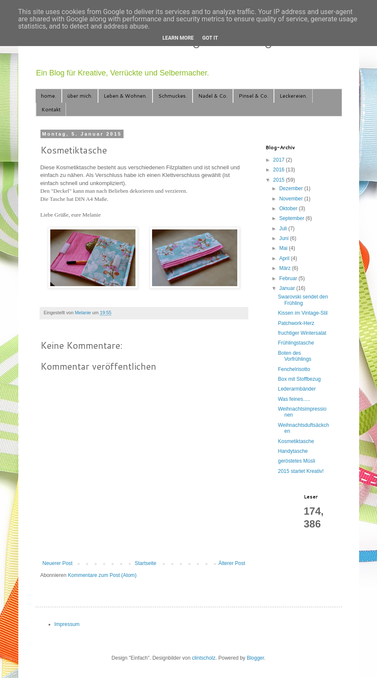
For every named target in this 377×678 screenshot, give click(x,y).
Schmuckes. (172, 95)
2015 (279, 180)
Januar (287, 288)
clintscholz (203, 658)
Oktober (289, 209)
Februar (288, 278)
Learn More (178, 38)
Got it (210, 38)
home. (48, 95)
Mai (284, 248)
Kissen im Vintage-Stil (303, 313)
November (291, 199)
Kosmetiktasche (296, 441)
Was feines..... (294, 399)
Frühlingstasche (296, 343)
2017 (279, 160)
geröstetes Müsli (296, 461)
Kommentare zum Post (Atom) (102, 575)
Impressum (67, 624)
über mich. (79, 95)
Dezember (291, 188)
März (285, 268)
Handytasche (293, 451)
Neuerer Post (58, 563)
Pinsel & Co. (253, 95)
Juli (283, 229)
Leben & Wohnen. (125, 95)
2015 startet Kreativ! (300, 471)
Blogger (255, 658)
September (292, 218)
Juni (284, 238)
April (285, 258)
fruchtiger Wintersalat (302, 333)
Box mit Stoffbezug (299, 379)
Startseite (145, 563)
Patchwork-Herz (296, 323)
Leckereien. (293, 95)
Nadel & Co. (212, 95)
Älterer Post (232, 563)
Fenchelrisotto (294, 369)
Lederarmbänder (297, 389)
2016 (279, 170)
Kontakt (50, 109)
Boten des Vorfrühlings (294, 356)
